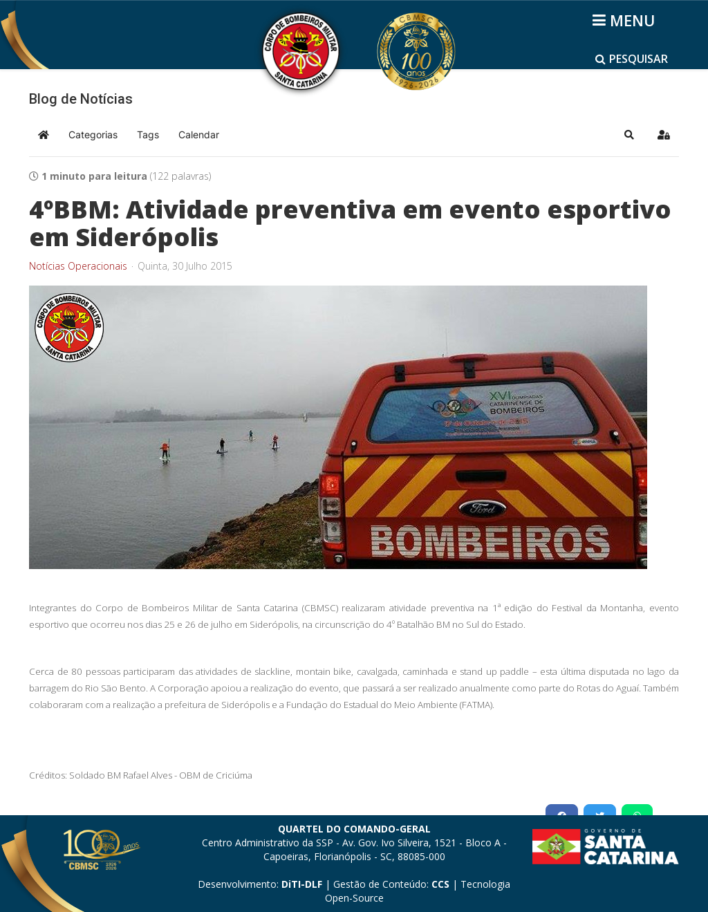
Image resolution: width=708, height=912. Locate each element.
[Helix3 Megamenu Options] (626, 20)
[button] (629, 135)
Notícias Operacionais (78, 266)
